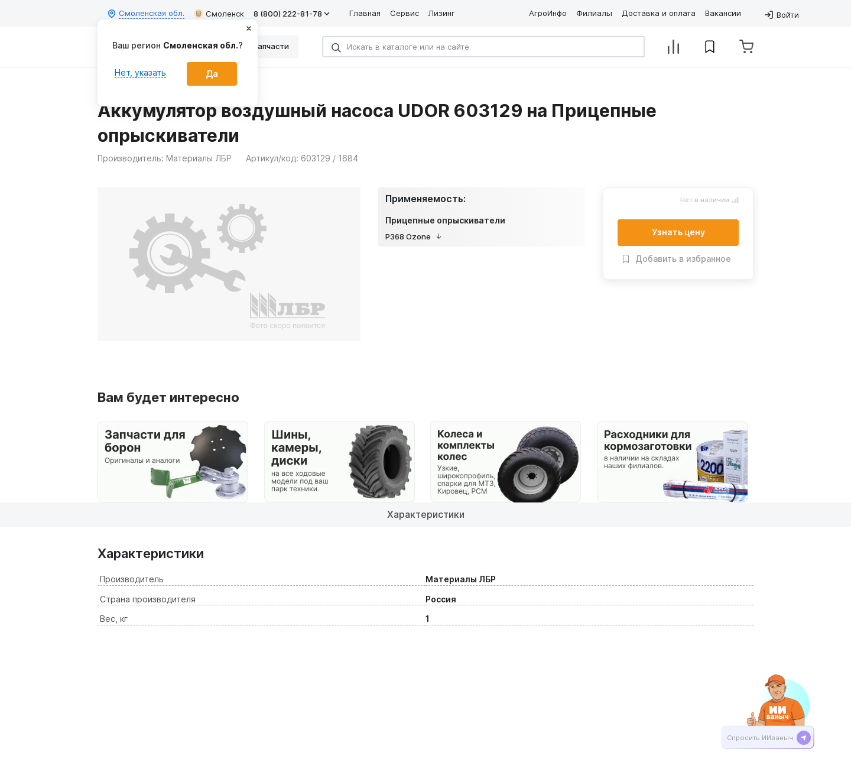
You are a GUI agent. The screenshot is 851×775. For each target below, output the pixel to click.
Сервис (404, 13)
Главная (365, 13)
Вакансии (723, 13)
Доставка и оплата (659, 13)
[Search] (483, 46)
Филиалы (594, 13)
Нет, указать (140, 72)
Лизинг (441, 13)
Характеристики (426, 514)
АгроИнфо (548, 13)
